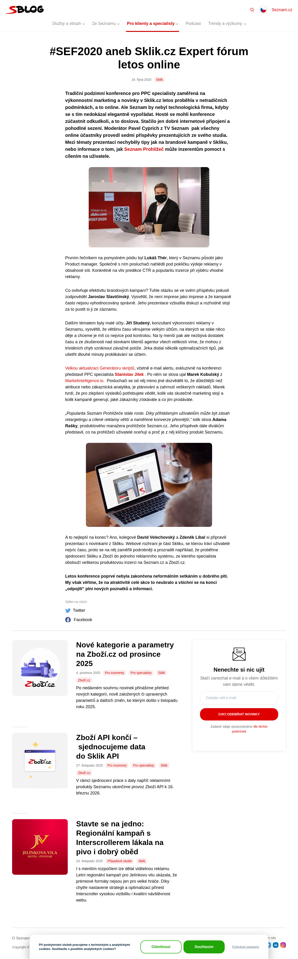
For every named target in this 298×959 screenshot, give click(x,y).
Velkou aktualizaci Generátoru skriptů (99, 368)
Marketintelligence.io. (85, 380)
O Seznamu (22, 938)
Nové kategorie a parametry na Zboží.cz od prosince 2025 (125, 654)
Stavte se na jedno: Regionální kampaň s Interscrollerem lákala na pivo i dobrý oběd (119, 838)
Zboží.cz (84, 680)
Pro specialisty (141, 673)
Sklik (159, 79)
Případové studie (119, 861)
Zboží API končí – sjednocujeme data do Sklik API (110, 746)
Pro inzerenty (114, 673)
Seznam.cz (282, 9)
